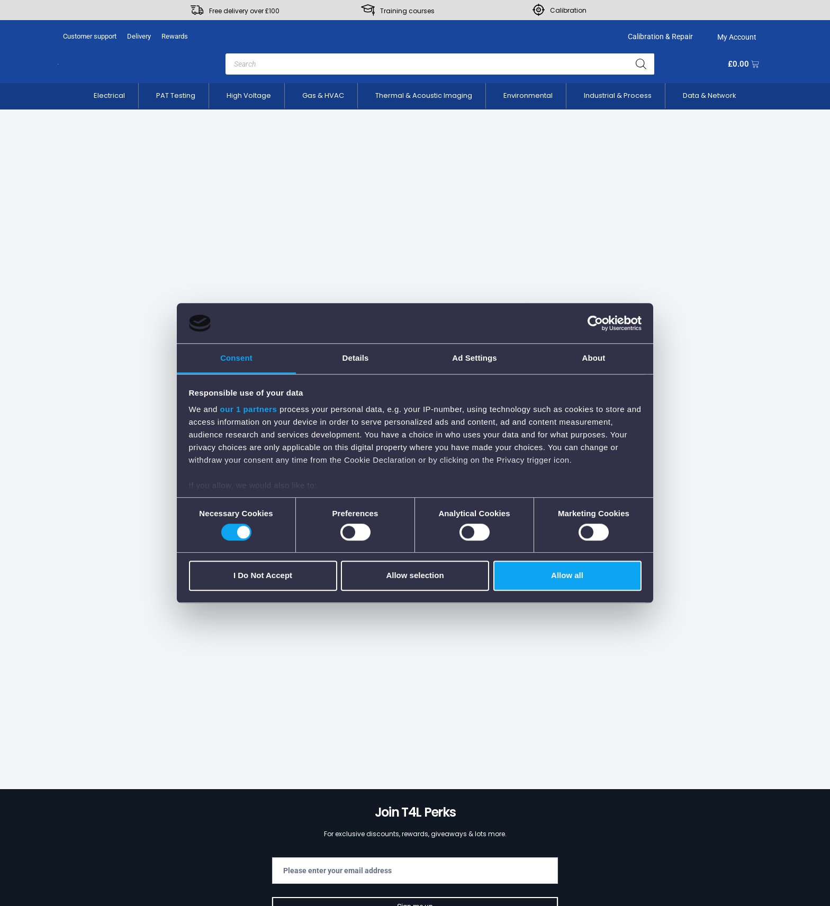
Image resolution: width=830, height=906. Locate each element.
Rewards (174, 36)
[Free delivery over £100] (197, 10)
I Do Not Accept (262, 575)
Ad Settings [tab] (474, 358)
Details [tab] (355, 358)
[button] (109, 95)
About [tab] (594, 358)
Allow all (567, 575)
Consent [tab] (236, 358)
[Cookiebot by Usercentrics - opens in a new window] (595, 323)
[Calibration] (539, 10)
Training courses (407, 10)
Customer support (89, 36)
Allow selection (415, 575)
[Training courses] (368, 10)
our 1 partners (248, 409)
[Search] (641, 64)
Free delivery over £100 (244, 10)
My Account (735, 37)
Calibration (568, 10)
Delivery (139, 36)
